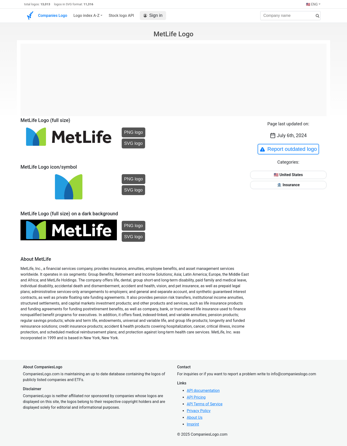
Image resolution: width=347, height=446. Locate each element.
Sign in (152, 15)
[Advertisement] (173, 77)
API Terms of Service (204, 404)
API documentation (203, 390)
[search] (315, 16)
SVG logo (133, 143)
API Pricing (196, 397)
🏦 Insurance (288, 185)
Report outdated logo (288, 149)
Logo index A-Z (86, 15)
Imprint (193, 424)
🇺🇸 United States (288, 174)
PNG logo (133, 132)
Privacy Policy (199, 410)
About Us (194, 417)
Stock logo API (121, 15)
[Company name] (290, 15)
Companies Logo (52, 15)
